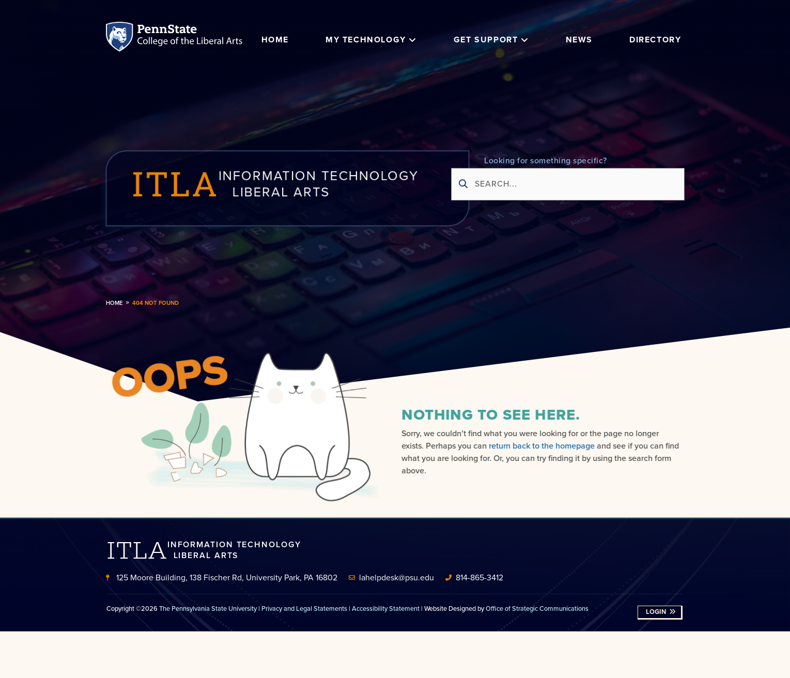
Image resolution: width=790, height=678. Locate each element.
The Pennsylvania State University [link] (208, 608)
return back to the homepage (545, 446)
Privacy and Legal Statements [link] (304, 608)
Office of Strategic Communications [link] (537, 608)
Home (114, 303)
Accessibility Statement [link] (386, 608)
